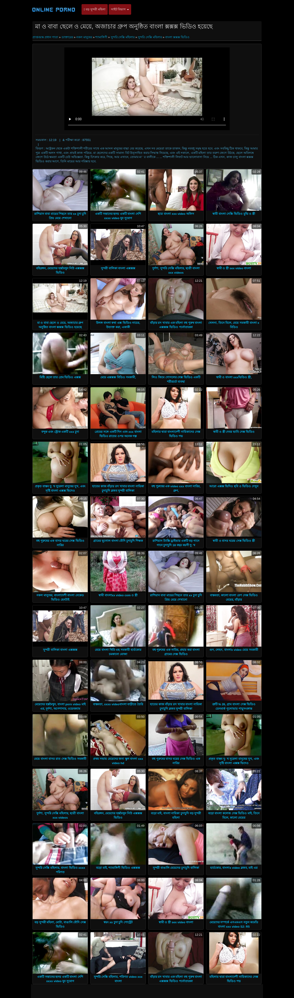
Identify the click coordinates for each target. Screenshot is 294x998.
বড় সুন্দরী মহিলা (94, 9)
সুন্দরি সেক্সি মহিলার (123, 37)
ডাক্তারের (67, 37)
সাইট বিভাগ (120, 9)
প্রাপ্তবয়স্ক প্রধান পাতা (45, 37)
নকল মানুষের (84, 37)
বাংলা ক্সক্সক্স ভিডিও (177, 37)
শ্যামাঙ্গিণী (101, 37)
